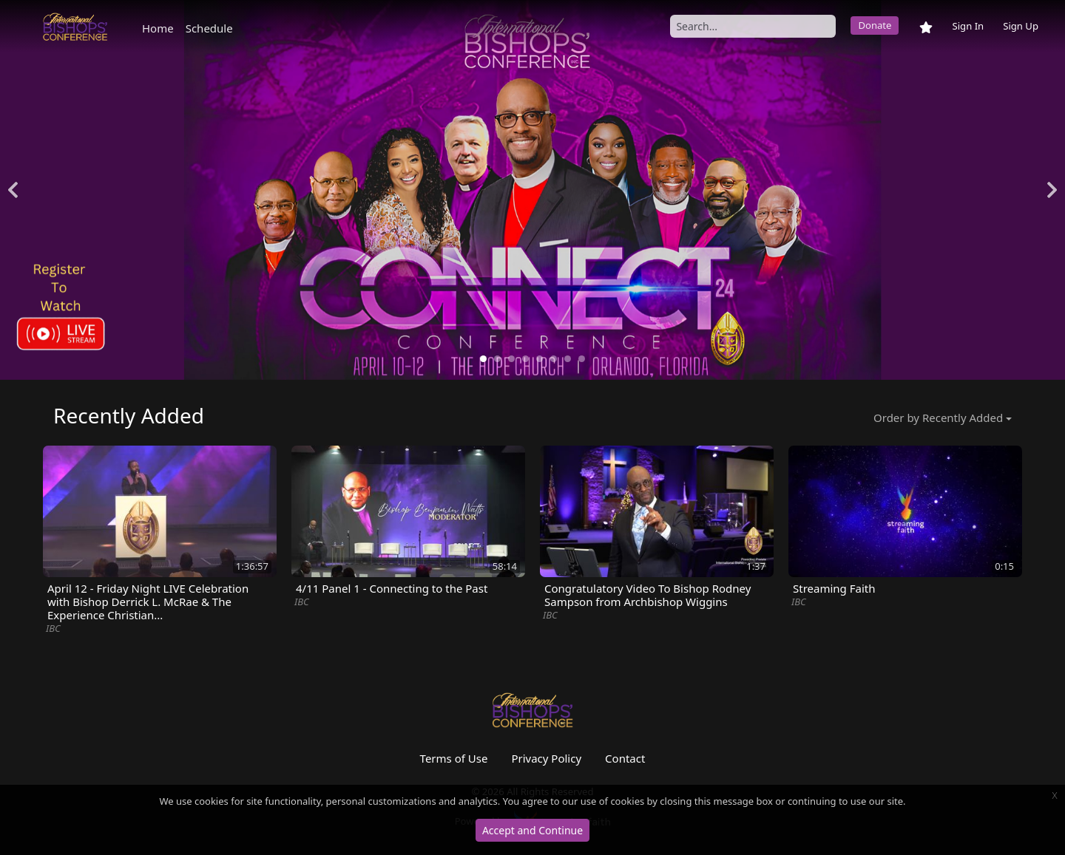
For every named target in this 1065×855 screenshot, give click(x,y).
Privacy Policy (546, 758)
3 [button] (511, 359)
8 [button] (581, 359)
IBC (53, 628)
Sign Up (1020, 26)
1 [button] (483, 359)
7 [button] (567, 359)
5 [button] (539, 359)
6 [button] (553, 359)
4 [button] (525, 359)
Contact (625, 758)
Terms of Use (454, 758)
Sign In (968, 26)
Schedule (209, 28)
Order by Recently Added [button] (938, 417)
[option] (532, 190)
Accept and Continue (532, 830)
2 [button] (497, 359)
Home (158, 28)
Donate (874, 25)
